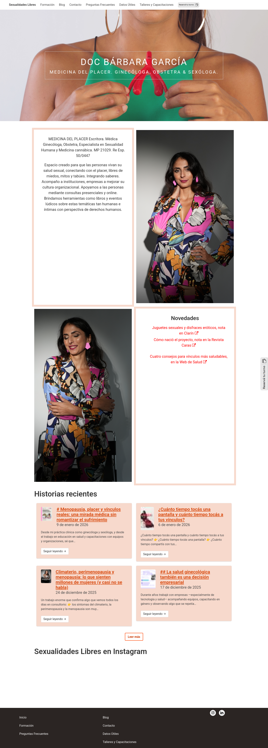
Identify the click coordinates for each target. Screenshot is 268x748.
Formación (47, 5)
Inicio (22, 717)
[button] (22, 5)
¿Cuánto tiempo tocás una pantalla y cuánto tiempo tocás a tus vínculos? (190, 514)
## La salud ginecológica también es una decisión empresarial (185, 577)
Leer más (134, 637)
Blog (62, 5)
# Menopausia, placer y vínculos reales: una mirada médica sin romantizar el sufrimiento (89, 514)
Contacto (75, 5)
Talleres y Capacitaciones (156, 5)
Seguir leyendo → (54, 551)
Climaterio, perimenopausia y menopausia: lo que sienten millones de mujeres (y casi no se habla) (89, 579)
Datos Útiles (127, 5)
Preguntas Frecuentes (100, 5)
